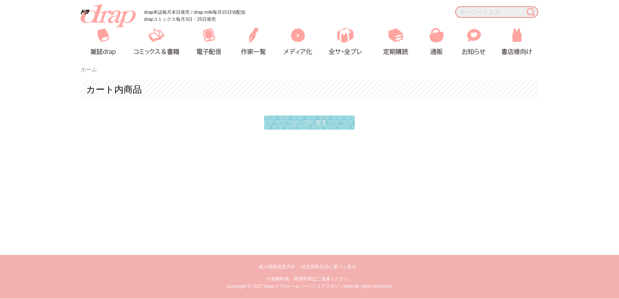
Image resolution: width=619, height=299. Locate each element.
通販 (431, 41)
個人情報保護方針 (277, 266)
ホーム (89, 70)
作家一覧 (252, 41)
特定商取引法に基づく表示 (328, 266)
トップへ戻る (309, 122)
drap (108, 15)
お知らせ (467, 41)
